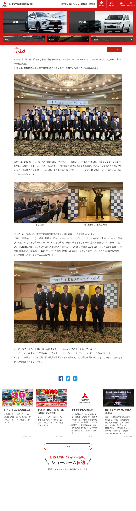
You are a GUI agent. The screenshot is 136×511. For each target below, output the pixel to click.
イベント (115, 51)
